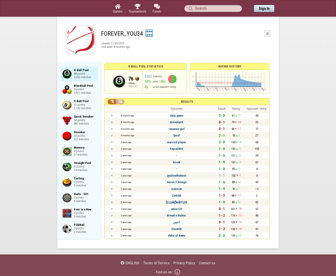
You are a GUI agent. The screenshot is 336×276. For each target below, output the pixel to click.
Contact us (207, 263)
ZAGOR (176, 195)
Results (187, 101)
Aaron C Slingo (176, 182)
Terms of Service (156, 263)
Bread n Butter (176, 215)
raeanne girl (177, 129)
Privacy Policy (184, 263)
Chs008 (177, 229)
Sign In (264, 8)
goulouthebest (176, 175)
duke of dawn (176, 235)
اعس (176, 222)
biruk (176, 162)
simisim (176, 189)
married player (176, 142)
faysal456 (176, 148)
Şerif (176, 135)
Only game (176, 115)
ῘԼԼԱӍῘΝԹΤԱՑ (176, 202)
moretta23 (176, 122)
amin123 (176, 209)
